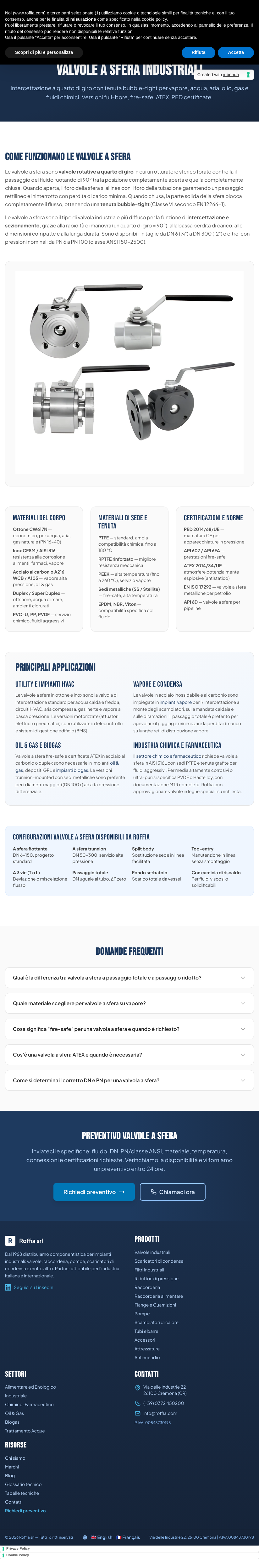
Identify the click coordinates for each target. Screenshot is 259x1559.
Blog (10, 1475)
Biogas (12, 1422)
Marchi (12, 1467)
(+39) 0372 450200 (163, 1403)
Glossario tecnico (23, 1484)
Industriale (16, 1396)
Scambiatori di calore (157, 1322)
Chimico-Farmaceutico (29, 1404)
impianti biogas (72, 770)
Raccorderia (147, 1287)
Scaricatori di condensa (159, 1261)
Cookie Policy (17, 1555)
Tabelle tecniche (22, 1493)
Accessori (145, 1340)
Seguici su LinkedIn (29, 1287)
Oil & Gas (14, 1413)
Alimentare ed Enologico (30, 1387)
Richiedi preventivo (94, 1191)
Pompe (142, 1314)
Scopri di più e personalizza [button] (44, 52)
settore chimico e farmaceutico (168, 756)
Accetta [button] (236, 52)
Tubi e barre (146, 1331)
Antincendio (147, 1357)
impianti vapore (176, 702)
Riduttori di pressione (157, 1278)
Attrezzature (147, 1349)
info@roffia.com (160, 1413)
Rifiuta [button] (199, 52)
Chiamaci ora (173, 1191)
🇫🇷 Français (128, 1537)
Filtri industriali (149, 1270)
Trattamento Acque (25, 1431)
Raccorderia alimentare (159, 1296)
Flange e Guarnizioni (155, 1305)
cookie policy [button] (154, 19)
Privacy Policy (18, 1549)
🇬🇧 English (102, 1537)
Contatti (13, 1502)
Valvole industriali (152, 1252)
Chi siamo (15, 1458)
